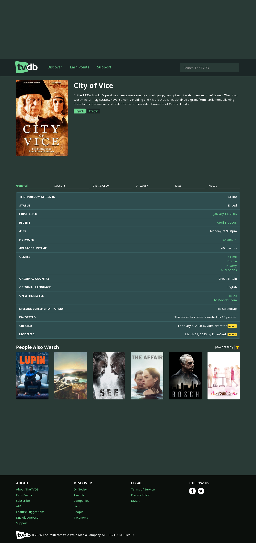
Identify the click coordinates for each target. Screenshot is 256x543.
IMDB (233, 296)
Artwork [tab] (142, 185)
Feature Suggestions (30, 512)
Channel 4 (230, 240)
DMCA (135, 500)
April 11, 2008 (227, 222)
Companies (81, 500)
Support (104, 67)
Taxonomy (81, 517)
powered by (227, 347)
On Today (80, 489)
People (78, 512)
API (18, 506)
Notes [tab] (212, 185)
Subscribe (23, 500)
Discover (55, 67)
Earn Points (79, 67)
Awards (79, 495)
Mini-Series (229, 270)
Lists (77, 506)
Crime (232, 257)
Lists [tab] (178, 185)
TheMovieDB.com (224, 300)
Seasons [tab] (60, 185)
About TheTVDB (27, 489)
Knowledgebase (27, 517)
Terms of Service (143, 489)
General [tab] (21, 185)
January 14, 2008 (225, 214)
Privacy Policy (140, 495)
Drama (232, 261)
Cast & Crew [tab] (101, 185)
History (231, 265)
